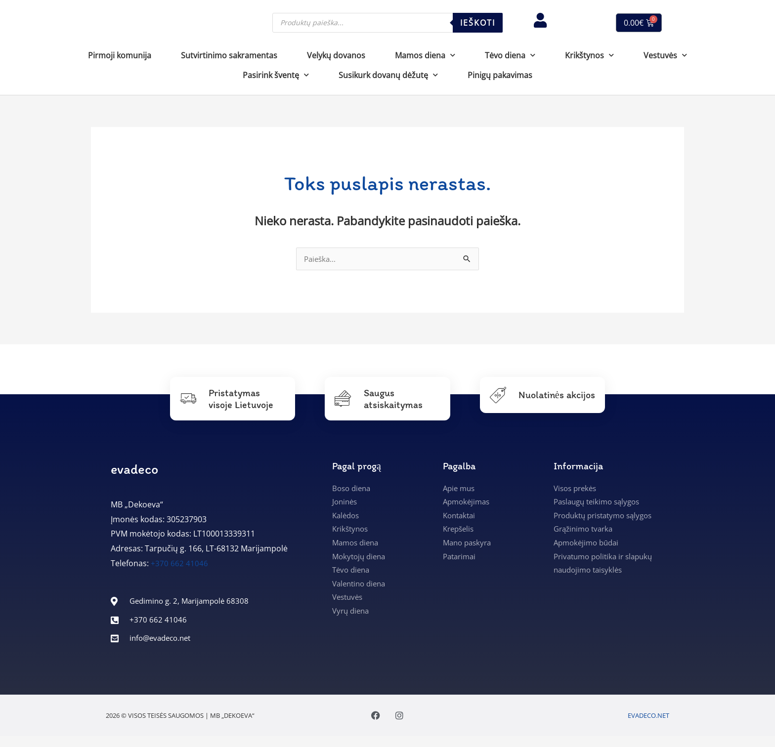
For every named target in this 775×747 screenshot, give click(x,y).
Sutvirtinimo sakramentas (229, 55)
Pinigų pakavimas (500, 75)
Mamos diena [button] (425, 55)
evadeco (134, 469)
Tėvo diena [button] (510, 55)
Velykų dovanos (336, 55)
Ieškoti (477, 22)
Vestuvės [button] (665, 55)
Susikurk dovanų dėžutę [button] (388, 75)
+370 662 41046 (179, 564)
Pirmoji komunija (119, 55)
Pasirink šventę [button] (276, 75)
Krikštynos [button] (589, 55)
